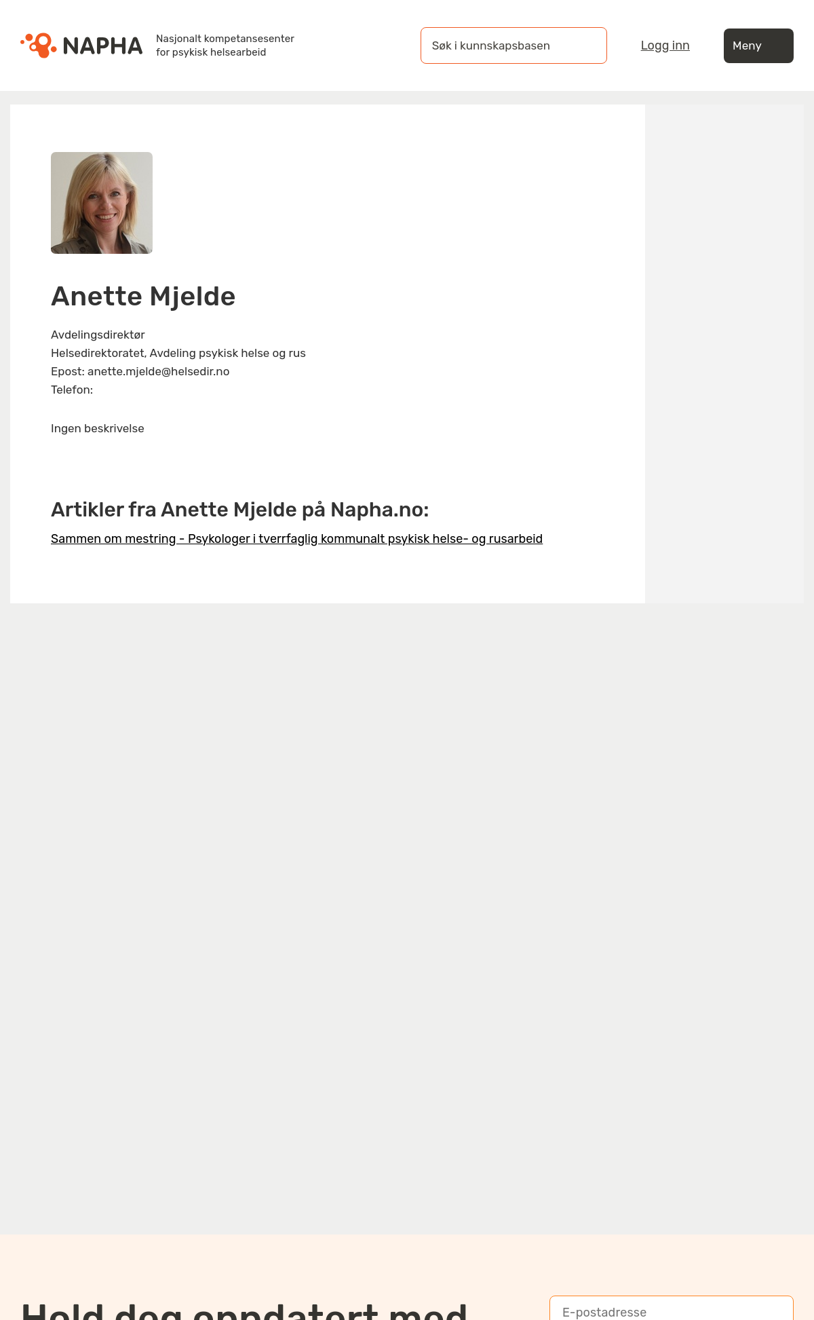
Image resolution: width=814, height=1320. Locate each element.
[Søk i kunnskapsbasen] (500, 45)
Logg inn (665, 45)
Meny (759, 46)
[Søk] (583, 45)
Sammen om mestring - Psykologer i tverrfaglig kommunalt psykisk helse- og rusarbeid (297, 538)
